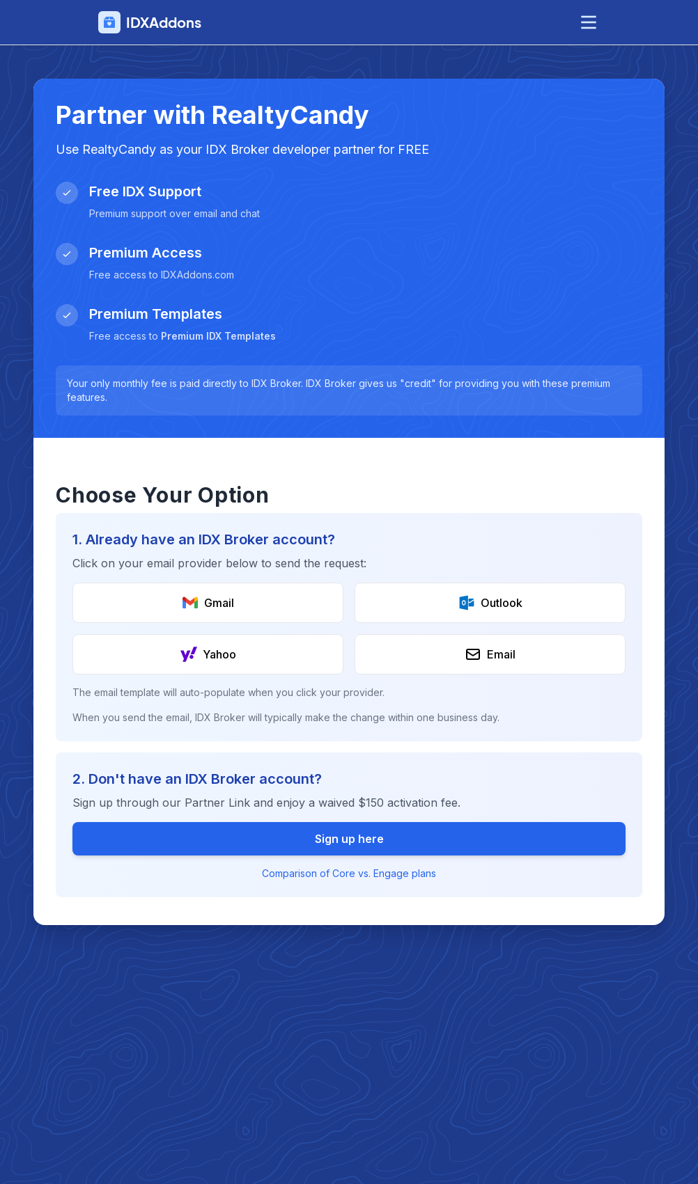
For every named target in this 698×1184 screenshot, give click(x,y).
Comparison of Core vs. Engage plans (349, 873)
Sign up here (349, 839)
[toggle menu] (588, 22)
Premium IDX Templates (218, 336)
